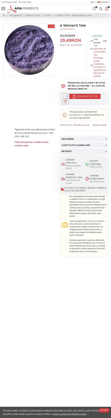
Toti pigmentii (15, 15)
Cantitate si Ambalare (76, 145)
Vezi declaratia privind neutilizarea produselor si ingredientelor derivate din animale (100, 65)
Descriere (68, 139)
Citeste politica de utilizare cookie (69, 414)
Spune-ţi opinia (100, 125)
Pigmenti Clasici (33, 15)
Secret (48, 15)
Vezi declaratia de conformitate (100, 48)
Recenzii (66, 151)
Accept (104, 410)
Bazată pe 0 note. (82, 125)
